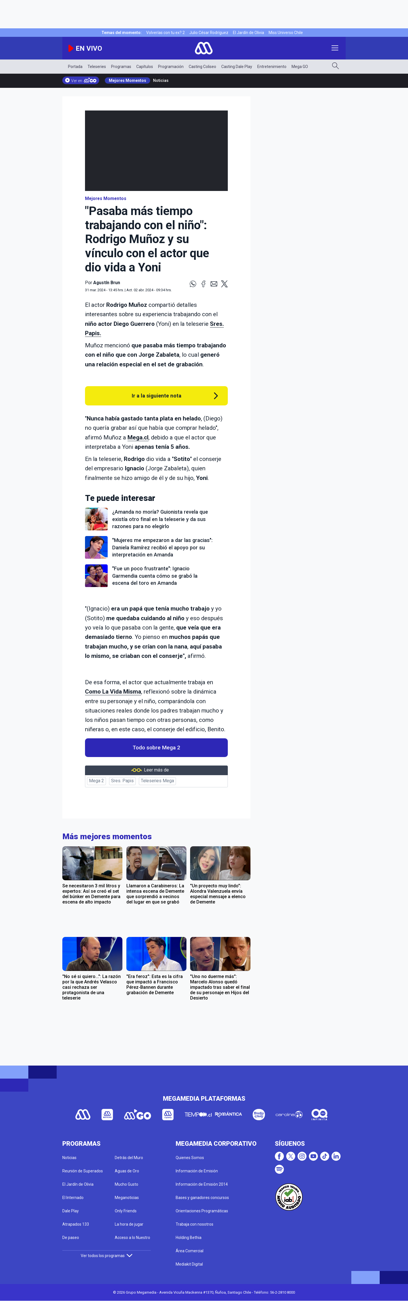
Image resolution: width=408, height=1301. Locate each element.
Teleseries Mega (157, 780)
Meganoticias (127, 1197)
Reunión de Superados (82, 1171)
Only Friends (126, 1211)
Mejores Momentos (127, 80)
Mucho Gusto (126, 1184)
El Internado (73, 1197)
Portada (75, 66)
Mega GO (300, 66)
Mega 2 (96, 780)
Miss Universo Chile (286, 32)
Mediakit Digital (189, 1264)
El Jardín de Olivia (248, 32)
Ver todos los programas (106, 1255)
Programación (171, 66)
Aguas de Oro (127, 1171)
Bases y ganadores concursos (202, 1197)
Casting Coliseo (202, 66)
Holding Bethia (188, 1237)
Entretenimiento (271, 66)
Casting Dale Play (236, 66)
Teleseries (97, 66)
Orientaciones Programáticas (202, 1211)
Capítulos (144, 66)
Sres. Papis (122, 780)
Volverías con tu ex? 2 (165, 32)
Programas (121, 66)
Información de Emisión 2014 (202, 1184)
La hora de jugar (129, 1224)
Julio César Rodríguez (208, 32)
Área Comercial (189, 1251)
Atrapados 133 (75, 1224)
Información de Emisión (197, 1171)
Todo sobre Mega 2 (156, 748)
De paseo (70, 1237)
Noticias (161, 80)
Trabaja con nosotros (194, 1224)
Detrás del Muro (129, 1157)
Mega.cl (138, 437)
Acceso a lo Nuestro (132, 1237)
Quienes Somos (190, 1157)
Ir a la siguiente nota (156, 396)
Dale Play (70, 1211)
